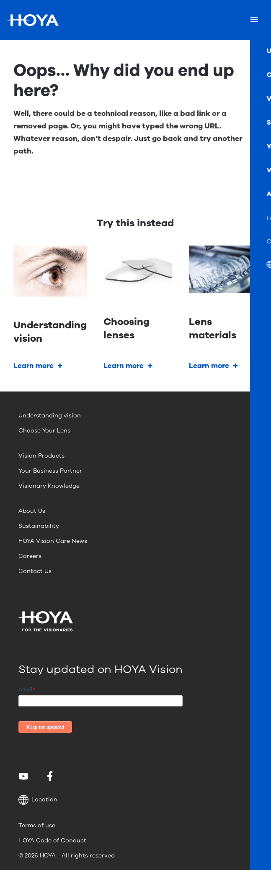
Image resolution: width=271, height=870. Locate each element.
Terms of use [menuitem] (36, 825)
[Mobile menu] (254, 20)
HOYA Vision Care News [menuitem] (52, 541)
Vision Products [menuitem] (41, 456)
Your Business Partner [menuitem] (50, 471)
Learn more (33, 366)
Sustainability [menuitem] (38, 526)
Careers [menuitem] (29, 556)
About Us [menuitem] (31, 511)
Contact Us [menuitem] (35, 571)
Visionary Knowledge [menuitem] (49, 486)
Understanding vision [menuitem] (49, 416)
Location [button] (37, 800)
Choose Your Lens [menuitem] (44, 431)
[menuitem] (24, 776)
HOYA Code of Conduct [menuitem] (52, 840)
